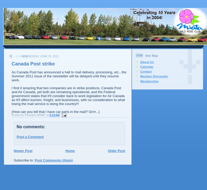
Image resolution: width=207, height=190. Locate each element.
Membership (149, 81)
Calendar (146, 66)
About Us (147, 62)
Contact (146, 71)
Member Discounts (154, 76)
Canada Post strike (33, 63)
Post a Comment (30, 137)
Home (70, 151)
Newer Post (23, 151)
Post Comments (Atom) (54, 160)
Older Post (116, 151)
